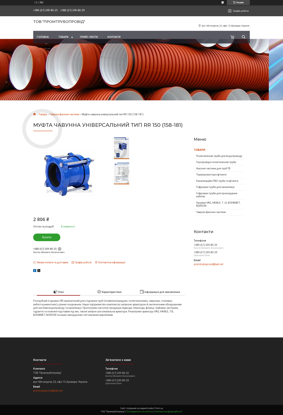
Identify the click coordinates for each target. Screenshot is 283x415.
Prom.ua (159, 408)
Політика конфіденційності (168, 411)
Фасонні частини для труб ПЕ (213, 168)
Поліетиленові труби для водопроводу (219, 156)
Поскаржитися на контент (140, 411)
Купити (46, 237)
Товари (63, 37)
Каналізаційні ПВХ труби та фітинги (217, 180)
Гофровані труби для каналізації (215, 187)
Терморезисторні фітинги (211, 174)
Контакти (114, 37)
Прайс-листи (89, 37)
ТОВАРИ (199, 149)
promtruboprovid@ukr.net (208, 264)
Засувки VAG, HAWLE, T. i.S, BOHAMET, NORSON (218, 204)
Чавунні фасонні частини (64, 114)
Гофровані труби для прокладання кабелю (216, 195)
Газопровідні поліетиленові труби (216, 162)
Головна (43, 37)
